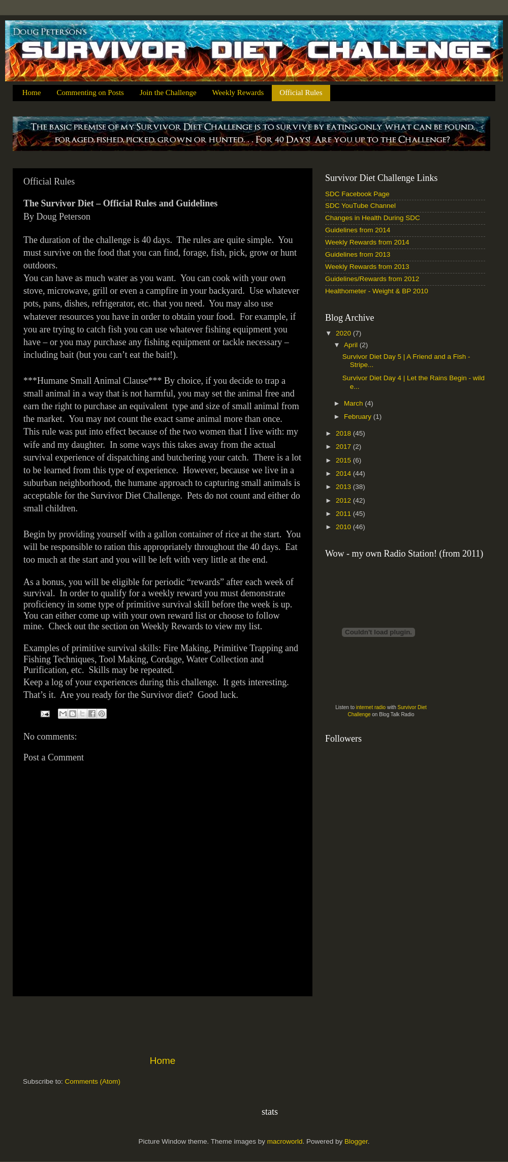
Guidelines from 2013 (357, 254)
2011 (344, 513)
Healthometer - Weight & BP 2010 (376, 291)
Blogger (356, 1141)
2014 (344, 473)
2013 (344, 487)
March (354, 403)
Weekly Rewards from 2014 (367, 242)
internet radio (371, 707)
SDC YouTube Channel (360, 205)
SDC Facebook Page (357, 194)
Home (31, 92)
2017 (344, 446)
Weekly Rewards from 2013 (367, 266)
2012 (344, 500)
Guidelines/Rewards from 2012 (372, 279)
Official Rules (300, 92)
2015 (344, 460)
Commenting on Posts (90, 92)
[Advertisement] (162, 1025)
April (352, 345)
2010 (344, 527)
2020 (344, 333)
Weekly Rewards (238, 92)
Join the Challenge (168, 92)
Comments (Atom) (93, 1081)
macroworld (285, 1141)
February (358, 416)
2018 (344, 433)
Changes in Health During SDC (372, 218)
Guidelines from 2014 (357, 230)
